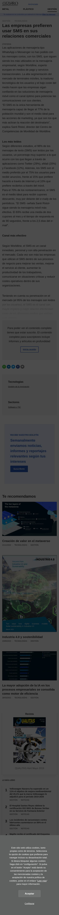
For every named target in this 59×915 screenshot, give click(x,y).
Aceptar (29, 893)
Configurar (29, 903)
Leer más (42, 880)
